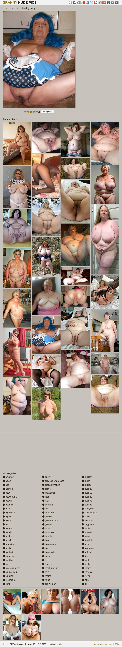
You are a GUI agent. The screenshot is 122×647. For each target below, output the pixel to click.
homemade (49, 544)
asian (7, 481)
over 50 (87, 493)
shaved (87, 532)
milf (45, 572)
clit (5, 564)
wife (85, 580)
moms (46, 576)
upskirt (86, 564)
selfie (86, 528)
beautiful (8, 504)
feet (45, 497)
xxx (85, 584)
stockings (88, 548)
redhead (87, 520)
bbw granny (10, 497)
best (6, 508)
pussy (86, 516)
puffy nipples (89, 512)
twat (85, 560)
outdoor (87, 485)
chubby (8, 560)
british (7, 540)
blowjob (8, 532)
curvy (46, 477)
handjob (47, 536)
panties (87, 504)
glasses (47, 516)
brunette (8, 544)
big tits (7, 516)
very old (87, 572)
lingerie (47, 564)
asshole (8, 489)
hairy (46, 528)
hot (45, 548)
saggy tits (88, 524)
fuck (45, 501)
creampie (9, 580)
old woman (49, 584)
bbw (6, 493)
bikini (7, 520)
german (47, 504)
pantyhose (88, 508)
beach (7, 501)
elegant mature (51, 485)
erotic (46, 489)
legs (45, 560)
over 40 (87, 489)
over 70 (87, 501)
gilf (45, 508)
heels (46, 540)
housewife (48, 552)
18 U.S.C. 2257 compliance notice (48, 644)
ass (6, 485)
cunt (6, 584)
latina (46, 556)
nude (46, 580)
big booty (9, 512)
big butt (8, 552)
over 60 (87, 497)
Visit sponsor (47, 112)
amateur (8, 477)
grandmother (50, 520)
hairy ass (48, 532)
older (86, 481)
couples (8, 576)
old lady (87, 477)
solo (85, 544)
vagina (86, 568)
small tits (87, 540)
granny (47, 524)
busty (7, 548)
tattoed (86, 552)
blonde (7, 528)
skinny (86, 536)
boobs (7, 536)
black (7, 524)
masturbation (50, 568)
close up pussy (11, 568)
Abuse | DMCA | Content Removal (17, 644)
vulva (86, 576)
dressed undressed (53, 481)
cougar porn (10, 572)
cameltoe (9, 556)
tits (85, 556)
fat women (48, 493)
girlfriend (48, 512)
